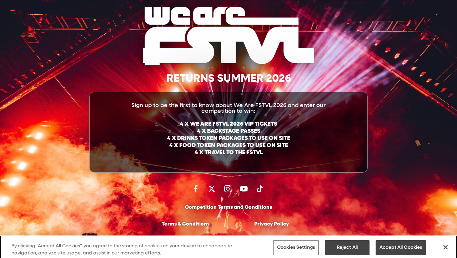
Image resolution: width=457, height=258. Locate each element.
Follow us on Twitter (212, 189)
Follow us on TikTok (260, 189)
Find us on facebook (196, 189)
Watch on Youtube (244, 189)
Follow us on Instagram (228, 189)
